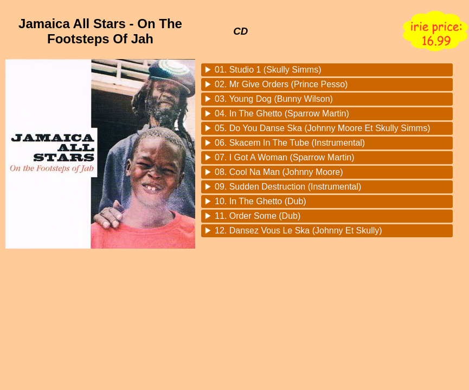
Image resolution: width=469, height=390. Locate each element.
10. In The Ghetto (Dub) (260, 201)
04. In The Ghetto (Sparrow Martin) (282, 113)
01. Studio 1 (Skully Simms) (268, 69)
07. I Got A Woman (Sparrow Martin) (285, 157)
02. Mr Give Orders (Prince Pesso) (281, 84)
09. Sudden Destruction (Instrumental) (288, 186)
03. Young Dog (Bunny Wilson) (274, 98)
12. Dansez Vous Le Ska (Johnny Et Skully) (298, 230)
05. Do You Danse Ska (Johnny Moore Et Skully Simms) (323, 128)
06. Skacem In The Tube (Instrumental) (290, 142)
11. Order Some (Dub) (257, 215)
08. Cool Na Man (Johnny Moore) (279, 172)
